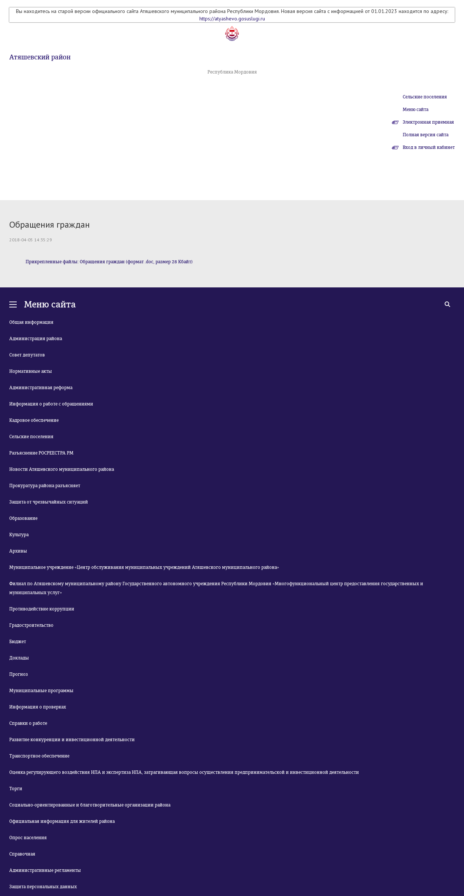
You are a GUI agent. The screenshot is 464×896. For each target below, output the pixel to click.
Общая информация (31, 322)
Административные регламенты (45, 870)
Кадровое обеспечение (34, 420)
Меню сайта (415, 109)
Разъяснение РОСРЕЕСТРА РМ (41, 453)
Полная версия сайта (425, 134)
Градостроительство (31, 625)
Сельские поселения (425, 97)
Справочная (22, 854)
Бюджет (17, 641)
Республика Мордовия (232, 72)
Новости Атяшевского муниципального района (61, 469)
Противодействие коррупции (41, 609)
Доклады (19, 658)
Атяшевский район (40, 57)
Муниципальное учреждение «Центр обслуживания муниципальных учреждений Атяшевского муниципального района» (144, 567)
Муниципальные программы (41, 690)
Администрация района (35, 338)
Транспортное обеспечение (39, 756)
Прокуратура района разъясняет (44, 485)
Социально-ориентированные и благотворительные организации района (89, 805)
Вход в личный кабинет (429, 147)
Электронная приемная (428, 122)
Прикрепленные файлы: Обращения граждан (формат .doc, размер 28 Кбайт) (109, 261)
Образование (23, 518)
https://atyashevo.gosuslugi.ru (232, 18)
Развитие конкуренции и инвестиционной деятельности (72, 739)
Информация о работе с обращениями (51, 404)
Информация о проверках (37, 707)
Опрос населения (28, 837)
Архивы (18, 551)
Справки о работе (28, 723)
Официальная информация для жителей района (62, 821)
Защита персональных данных (43, 886)
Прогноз (18, 674)
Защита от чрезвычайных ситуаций (48, 502)
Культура (19, 534)
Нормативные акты (30, 371)
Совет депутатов (27, 355)
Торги (15, 788)
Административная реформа (40, 387)
